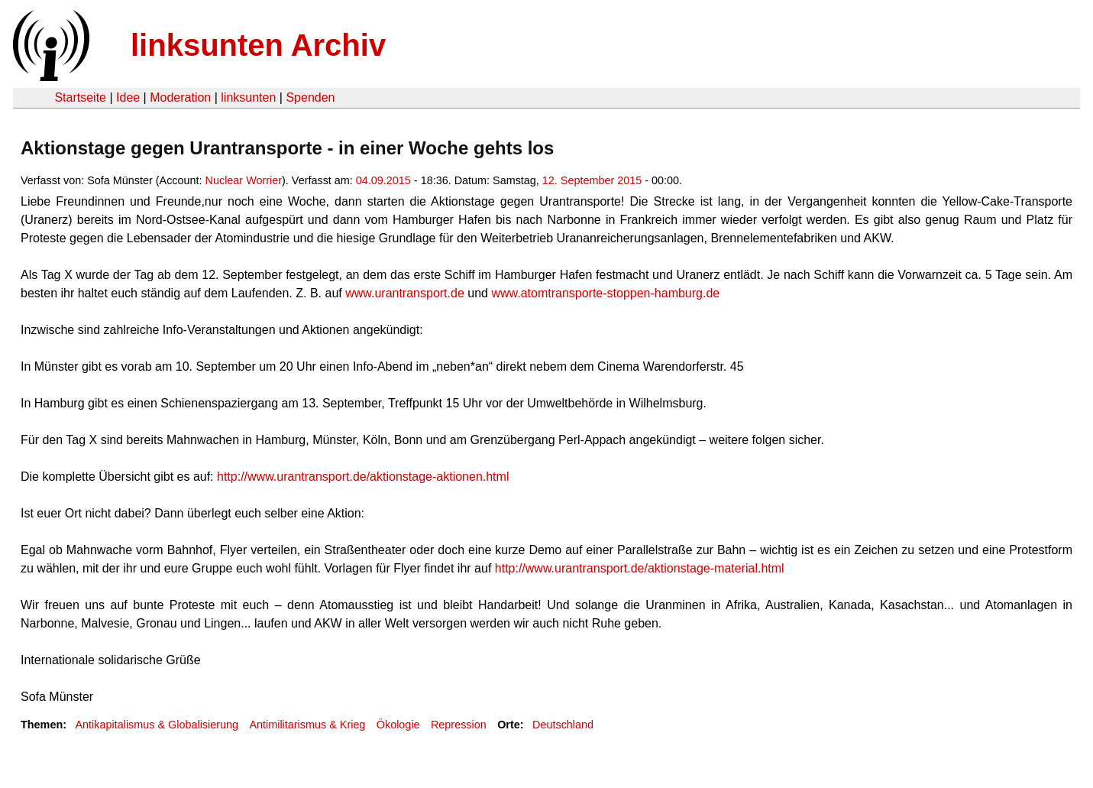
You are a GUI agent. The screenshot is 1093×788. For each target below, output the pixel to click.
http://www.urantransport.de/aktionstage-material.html (639, 568)
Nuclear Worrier (244, 180)
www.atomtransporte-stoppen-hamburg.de (607, 293)
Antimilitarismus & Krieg (307, 724)
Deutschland (562, 724)
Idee (128, 97)
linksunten (248, 97)
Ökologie (398, 724)
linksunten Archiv (258, 45)
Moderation (180, 97)
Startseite (80, 97)
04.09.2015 (383, 180)
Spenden (310, 97)
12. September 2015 (592, 180)
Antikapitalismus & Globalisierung (156, 724)
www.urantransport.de (404, 293)
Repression (459, 724)
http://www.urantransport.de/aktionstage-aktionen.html (363, 476)
